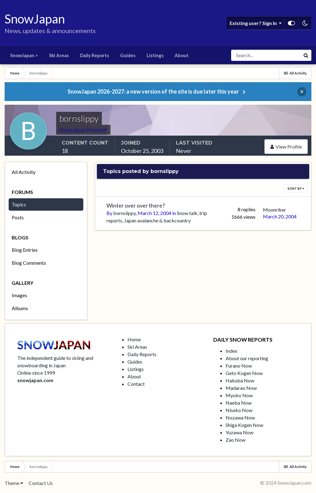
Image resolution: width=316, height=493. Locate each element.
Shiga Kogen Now (244, 425)
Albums (20, 308)
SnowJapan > (24, 55)
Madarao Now (241, 388)
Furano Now (239, 366)
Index (231, 351)
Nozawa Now (240, 417)
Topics (19, 204)
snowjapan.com (35, 380)
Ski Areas (59, 55)
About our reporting (247, 358)
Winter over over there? (135, 205)
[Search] (265, 55)
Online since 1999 (36, 373)
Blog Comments (29, 263)
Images (19, 295)
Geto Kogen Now (244, 373)
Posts (18, 217)
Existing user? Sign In (255, 23)
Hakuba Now (240, 380)
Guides (127, 55)
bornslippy (124, 213)
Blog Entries (25, 250)
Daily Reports (94, 55)
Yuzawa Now (239, 432)
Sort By (296, 188)
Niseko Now (239, 410)
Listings (155, 55)
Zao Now (235, 440)
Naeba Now (239, 403)
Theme (14, 483)
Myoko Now (239, 395)
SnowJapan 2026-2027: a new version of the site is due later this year (153, 91)
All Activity (23, 172)
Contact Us (41, 483)
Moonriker (274, 210)
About (182, 55)
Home (134, 339)
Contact (136, 384)
